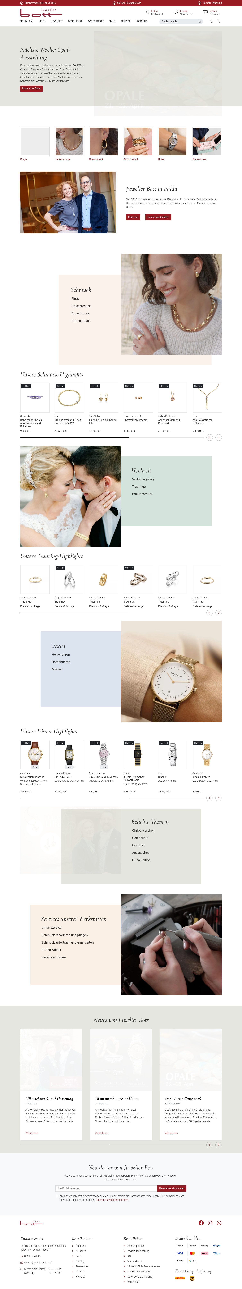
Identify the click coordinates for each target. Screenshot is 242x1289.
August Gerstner (28, 597)
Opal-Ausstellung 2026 (183, 1098)
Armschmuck (131, 159)
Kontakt (183, 11)
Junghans (25, 773)
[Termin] (205, 12)
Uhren (161, 159)
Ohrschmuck (96, 159)
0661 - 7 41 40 (32, 1256)
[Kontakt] (176, 12)
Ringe (23, 159)
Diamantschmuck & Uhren (117, 1098)
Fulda (154, 11)
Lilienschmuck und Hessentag (49, 1098)
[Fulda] (148, 12)
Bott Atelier (94, 416)
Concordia (25, 416)
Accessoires (199, 159)
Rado (126, 773)
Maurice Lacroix (62, 773)
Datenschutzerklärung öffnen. (112, 1199)
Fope (57, 416)
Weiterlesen (31, 1133)
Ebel (160, 773)
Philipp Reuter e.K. (132, 416)
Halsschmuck (62, 159)
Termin (213, 11)
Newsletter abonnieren (171, 1188)
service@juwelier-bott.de (38, 1262)
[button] (199, 21)
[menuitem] (26, 21)
